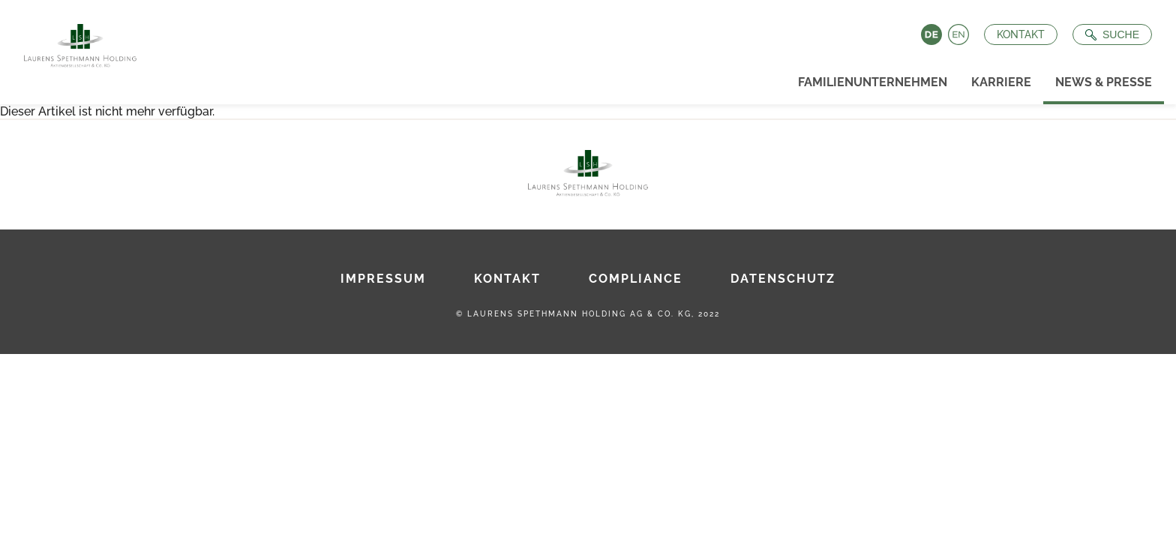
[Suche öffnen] (1112, 34)
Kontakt (1021, 34)
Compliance (635, 279)
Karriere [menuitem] (1001, 82)
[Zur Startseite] (74, 41)
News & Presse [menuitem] (1103, 82)
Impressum (383, 279)
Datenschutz (783, 279)
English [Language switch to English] (958, 34)
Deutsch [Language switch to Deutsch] (931, 34)
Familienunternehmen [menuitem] (872, 82)
